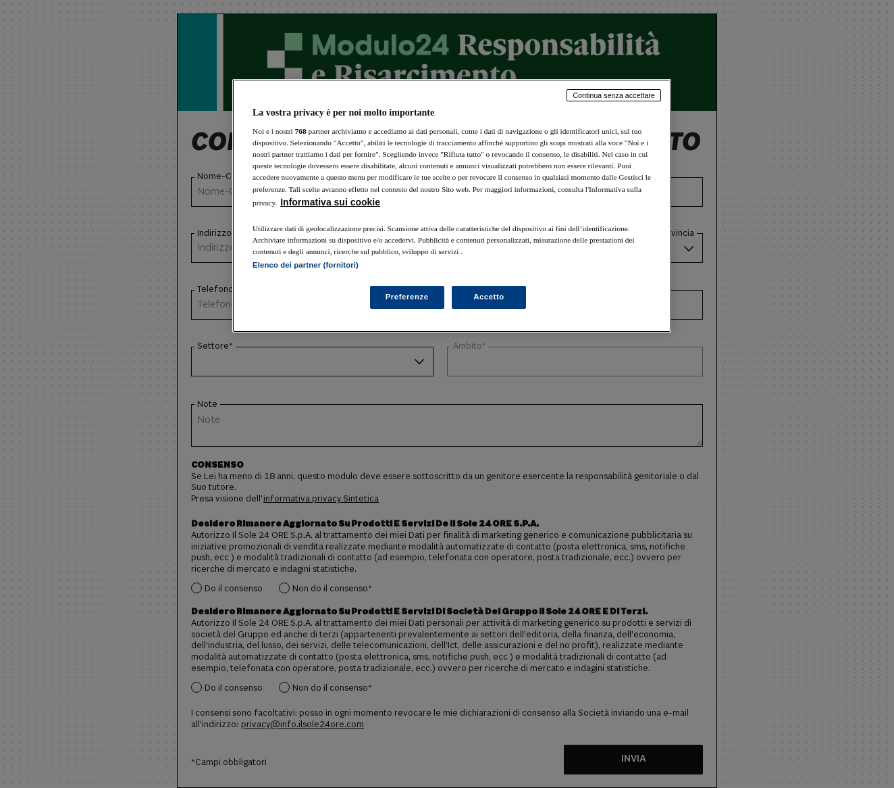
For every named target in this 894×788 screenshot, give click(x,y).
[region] (451, 206)
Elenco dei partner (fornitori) (306, 265)
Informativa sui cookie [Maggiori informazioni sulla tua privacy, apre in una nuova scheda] (330, 202)
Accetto (488, 297)
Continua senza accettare (614, 95)
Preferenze (407, 297)
